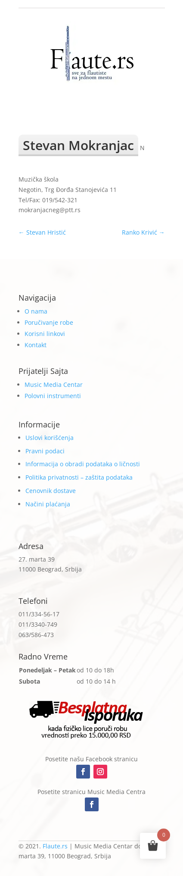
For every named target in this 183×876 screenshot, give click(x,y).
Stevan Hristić (42, 232)
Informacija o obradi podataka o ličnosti (82, 464)
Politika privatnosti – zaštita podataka (79, 477)
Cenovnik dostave (50, 491)
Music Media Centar (54, 384)
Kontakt (36, 345)
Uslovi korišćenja (49, 437)
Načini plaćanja (47, 504)
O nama (36, 311)
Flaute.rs (55, 846)
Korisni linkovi (45, 334)
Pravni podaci (45, 451)
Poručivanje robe (49, 322)
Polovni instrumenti (53, 396)
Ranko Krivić (143, 232)
